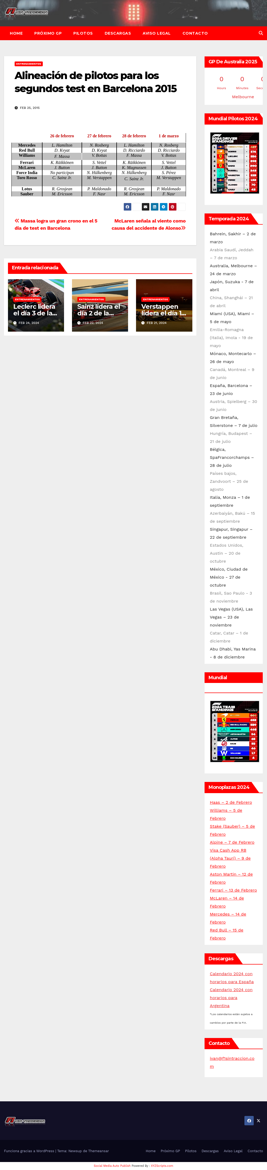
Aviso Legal (157, 33)
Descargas (118, 33)
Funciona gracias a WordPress (29, 1151)
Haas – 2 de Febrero (231, 802)
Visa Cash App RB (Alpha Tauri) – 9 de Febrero (230, 858)
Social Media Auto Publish (112, 1166)
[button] (261, 33)
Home (16, 33)
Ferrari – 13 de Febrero (233, 890)
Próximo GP (48, 33)
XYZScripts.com (162, 1166)
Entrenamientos (28, 63)
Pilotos (83, 33)
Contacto (195, 33)
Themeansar (98, 1151)
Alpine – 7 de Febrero (232, 842)
